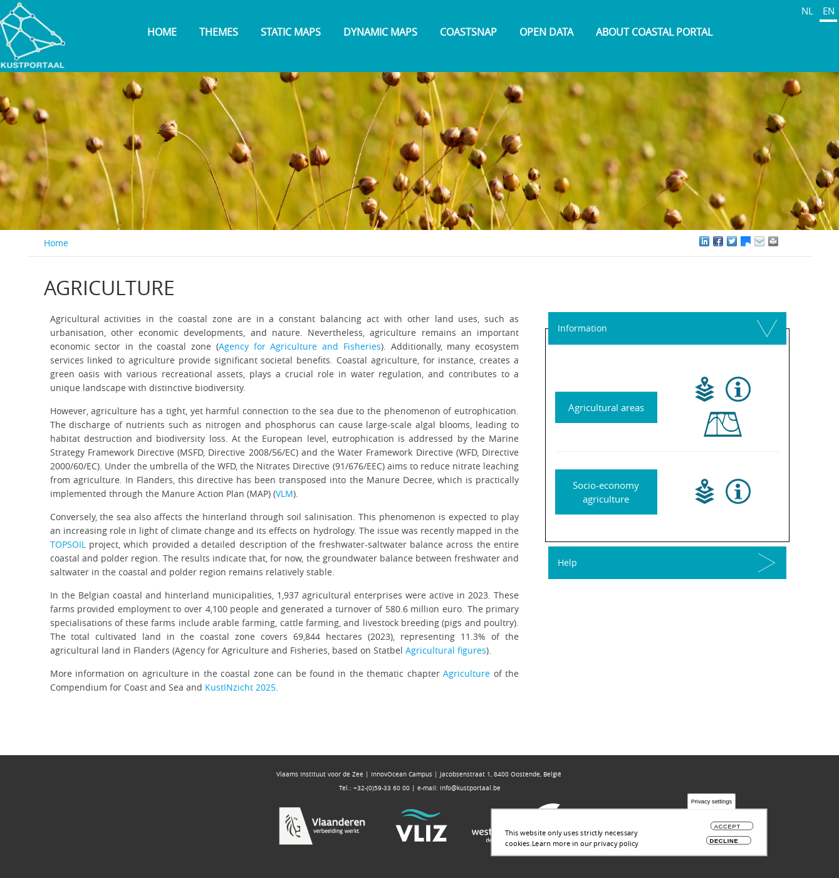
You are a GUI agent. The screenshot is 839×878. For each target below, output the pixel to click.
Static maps (291, 32)
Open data (546, 32)
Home (162, 32)
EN (829, 10)
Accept (727, 829)
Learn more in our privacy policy (585, 845)
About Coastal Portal (654, 32)
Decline (723, 843)
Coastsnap (468, 32)
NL (807, 10)
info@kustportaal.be (470, 788)
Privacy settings (711, 804)
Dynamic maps (380, 32)
